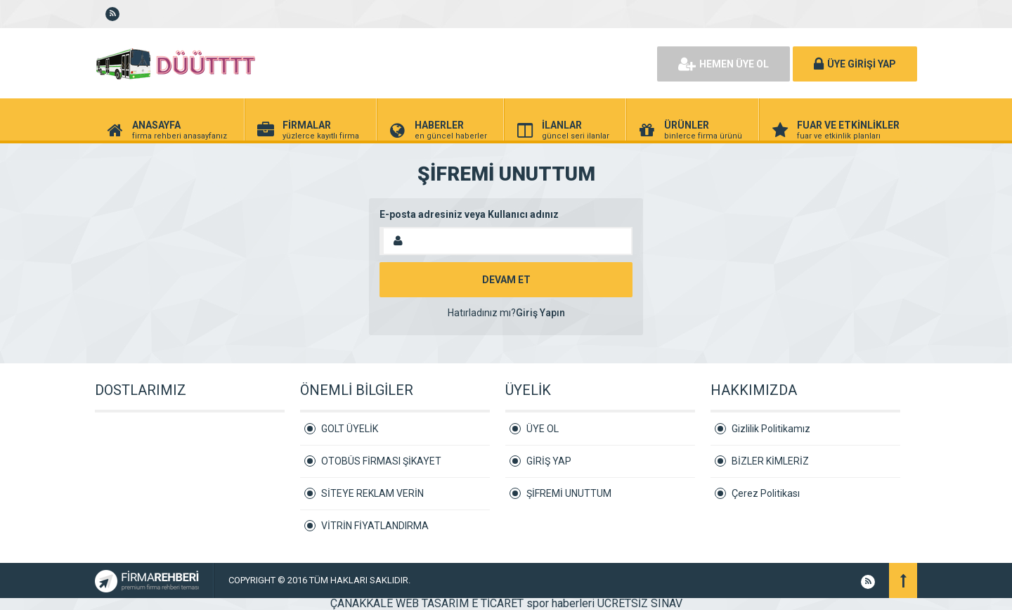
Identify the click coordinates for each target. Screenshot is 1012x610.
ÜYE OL (542, 428)
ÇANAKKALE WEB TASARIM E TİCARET (427, 603)
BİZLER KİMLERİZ (770, 461)
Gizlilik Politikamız (771, 428)
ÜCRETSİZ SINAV (639, 603)
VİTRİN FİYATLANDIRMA (375, 525)
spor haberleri (560, 603)
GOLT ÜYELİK (349, 428)
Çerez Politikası (766, 493)
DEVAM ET (506, 279)
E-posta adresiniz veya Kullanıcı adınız (469, 214)
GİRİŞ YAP (548, 461)
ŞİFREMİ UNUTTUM (568, 493)
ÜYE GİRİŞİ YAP (855, 64)
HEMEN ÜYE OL (723, 64)
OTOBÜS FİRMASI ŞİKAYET (381, 461)
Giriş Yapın (540, 312)
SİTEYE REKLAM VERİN (372, 493)
